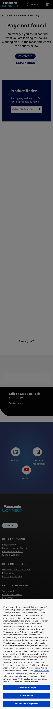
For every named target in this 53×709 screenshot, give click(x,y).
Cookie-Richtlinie (41, 670)
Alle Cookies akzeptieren (26, 703)
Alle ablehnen (26, 695)
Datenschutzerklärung (17, 673)
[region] (26, 654)
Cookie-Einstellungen (26, 687)
